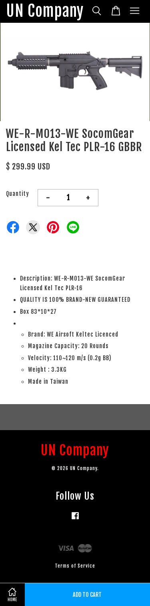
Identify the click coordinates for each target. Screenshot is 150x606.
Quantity (17, 193)
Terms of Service (75, 566)
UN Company (45, 11)
